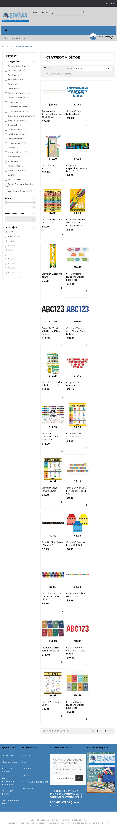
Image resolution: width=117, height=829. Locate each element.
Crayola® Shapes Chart (51, 704)
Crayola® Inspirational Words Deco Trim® (76, 168)
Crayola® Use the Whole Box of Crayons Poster (75, 222)
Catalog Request (10, 762)
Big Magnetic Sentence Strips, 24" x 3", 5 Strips (52, 114)
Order (24, 762)
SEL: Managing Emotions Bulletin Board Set (75, 276)
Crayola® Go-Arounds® (49, 167)
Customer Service (7, 770)
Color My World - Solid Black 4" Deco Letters (52, 331)
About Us (25, 755)
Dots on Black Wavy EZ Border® (52, 544)
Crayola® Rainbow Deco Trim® (76, 595)
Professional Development (34, 781)
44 (104, 731)
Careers (25, 775)
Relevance (93, 68)
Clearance (26, 768)
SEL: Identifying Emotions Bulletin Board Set (75, 705)
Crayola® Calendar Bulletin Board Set (52, 384)
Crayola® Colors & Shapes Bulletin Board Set (51, 436)
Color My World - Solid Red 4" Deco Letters (75, 650)
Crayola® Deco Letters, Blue (74, 113)
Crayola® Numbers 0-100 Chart (52, 221)
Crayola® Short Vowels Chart (74, 435)
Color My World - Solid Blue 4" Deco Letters (76, 331)
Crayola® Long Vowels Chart (49, 489)
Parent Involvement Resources (8, 781)
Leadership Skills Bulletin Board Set (51, 649)
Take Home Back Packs (10, 802)
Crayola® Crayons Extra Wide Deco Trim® (51, 596)
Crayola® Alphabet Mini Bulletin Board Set (76, 490)
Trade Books (8, 755)
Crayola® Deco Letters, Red (74, 384)
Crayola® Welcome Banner (52, 275)
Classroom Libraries (7, 792)
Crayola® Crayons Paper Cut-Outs (76, 544)
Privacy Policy (28, 788)
